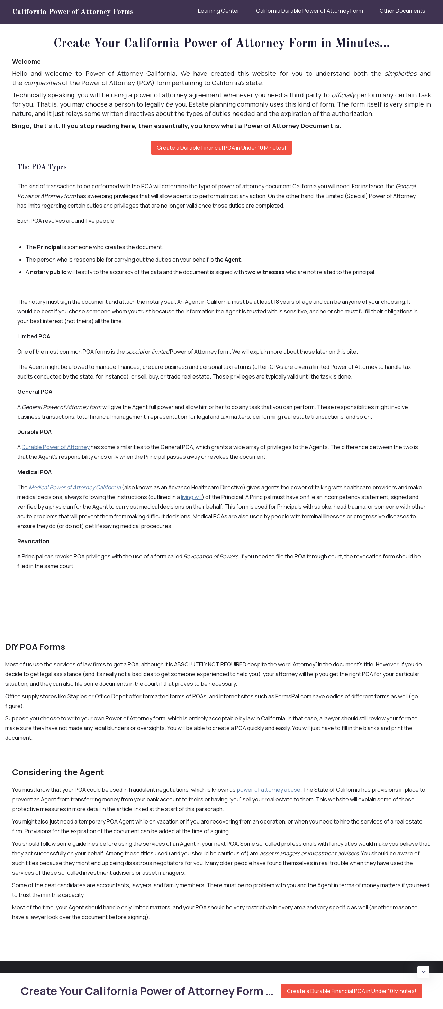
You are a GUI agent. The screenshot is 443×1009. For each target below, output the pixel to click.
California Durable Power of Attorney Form (309, 11)
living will (191, 497)
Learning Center (218, 11)
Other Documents (402, 11)
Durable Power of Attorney (56, 447)
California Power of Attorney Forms (72, 12)
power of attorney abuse (268, 789)
